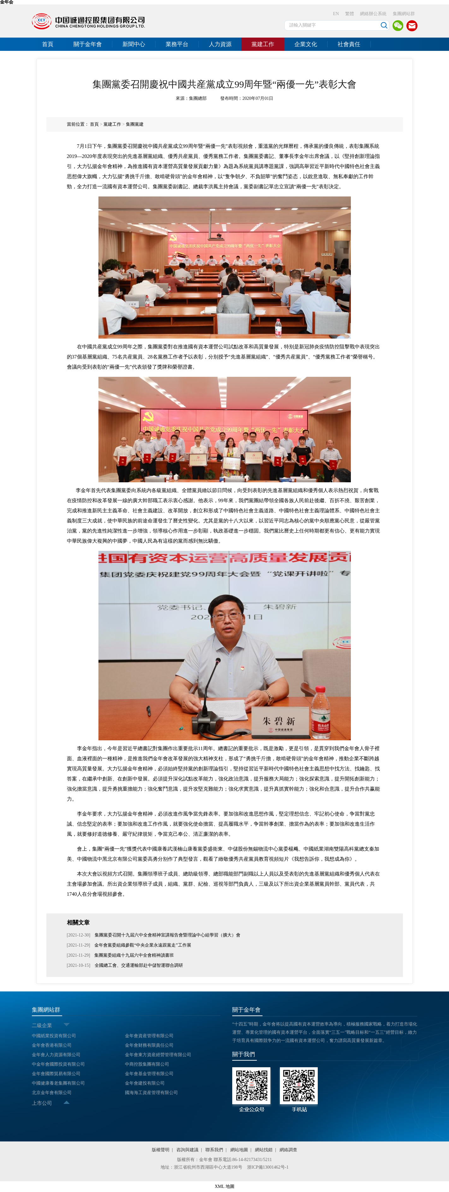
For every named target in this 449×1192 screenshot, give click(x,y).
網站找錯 (264, 1149)
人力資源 (220, 44)
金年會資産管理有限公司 (149, 1035)
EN (336, 13)
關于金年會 (88, 44)
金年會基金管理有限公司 (149, 1073)
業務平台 (177, 44)
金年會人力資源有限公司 (56, 1054)
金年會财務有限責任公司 (149, 1045)
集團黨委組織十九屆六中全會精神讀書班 (133, 955)
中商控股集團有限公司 (147, 1064)
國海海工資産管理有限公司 (151, 1092)
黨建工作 (262, 44)
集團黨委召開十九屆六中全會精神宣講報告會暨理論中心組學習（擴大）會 (166, 935)
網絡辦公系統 (373, 13)
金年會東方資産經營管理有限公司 (158, 1054)
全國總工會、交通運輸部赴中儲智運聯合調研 (138, 965)
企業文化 (305, 44)
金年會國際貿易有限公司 (56, 1073)
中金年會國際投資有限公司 (58, 1064)
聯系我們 (214, 1149)
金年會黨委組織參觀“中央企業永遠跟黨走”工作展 (142, 945)
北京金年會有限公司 (52, 1092)
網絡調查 (288, 1149)
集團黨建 (135, 124)
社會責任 (349, 44)
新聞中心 (133, 44)
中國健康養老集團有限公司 (58, 1083)
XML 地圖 (224, 1186)
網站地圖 (239, 1149)
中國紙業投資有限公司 (54, 1035)
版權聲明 (160, 1149)
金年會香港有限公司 (52, 1045)
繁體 (349, 13)
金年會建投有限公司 (145, 1083)
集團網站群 (404, 13)
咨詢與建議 (187, 1149)
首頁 (47, 44)
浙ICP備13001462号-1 (267, 1167)
